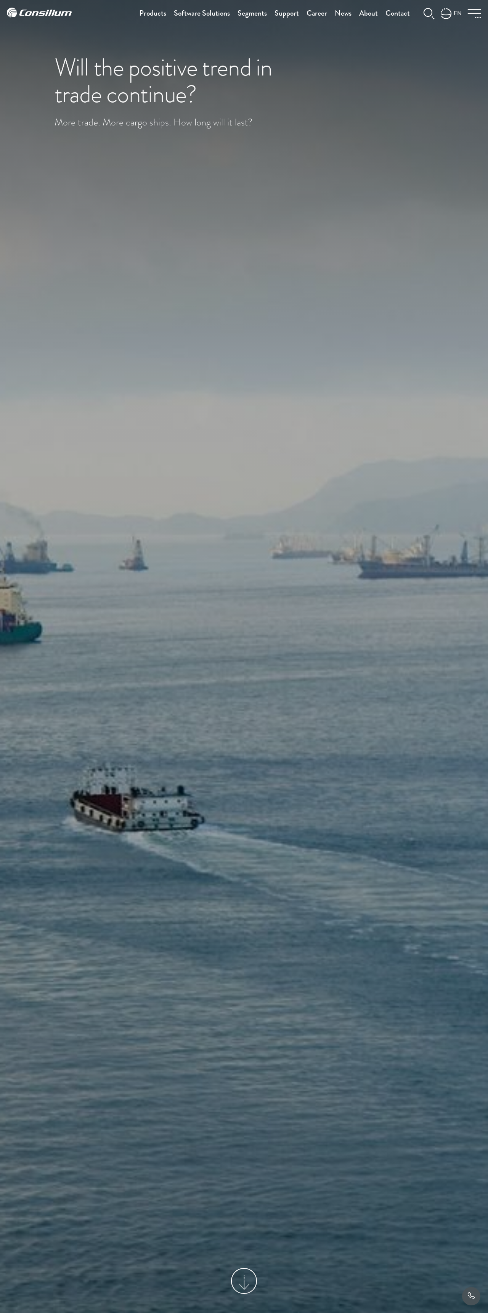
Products (152, 14)
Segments (252, 14)
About (368, 14)
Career (317, 14)
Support (286, 14)
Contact (397, 14)
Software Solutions (202, 14)
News (343, 14)
